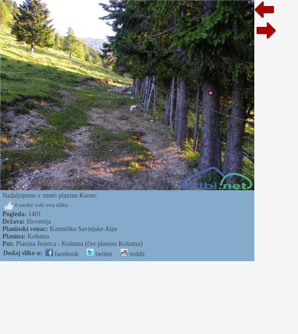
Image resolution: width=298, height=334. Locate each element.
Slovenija (38, 221)
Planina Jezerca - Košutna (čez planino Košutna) (79, 243)
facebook (62, 253)
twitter (99, 253)
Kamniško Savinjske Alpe (83, 228)
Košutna (38, 236)
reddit (132, 253)
